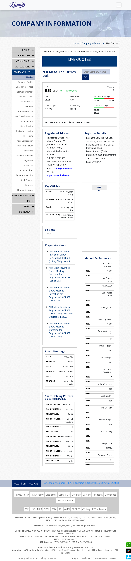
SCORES (76, 509)
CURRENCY (24, 211)
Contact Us (64, 494)
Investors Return (25, 145)
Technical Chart (26, 170)
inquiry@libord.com (94, 550)
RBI (60, 509)
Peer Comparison (25, 140)
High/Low (29, 160)
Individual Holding (25, 130)
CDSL (47, 509)
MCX (39, 509)
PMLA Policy (37, 494)
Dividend (29, 184)
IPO (28, 200)
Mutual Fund (22, 66)
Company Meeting (24, 175)
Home (76, 43)
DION (113, 558)
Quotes (29, 76)
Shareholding (27, 125)
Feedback (97, 494)
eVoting (86, 509)
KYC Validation (99, 509)
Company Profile (25, 81)
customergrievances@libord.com (78, 547)
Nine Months (27, 121)
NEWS (27, 206)
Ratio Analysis (26, 101)
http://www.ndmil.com (58, 175)
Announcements (22, 195)
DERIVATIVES (23, 55)
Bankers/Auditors (25, 155)
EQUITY (26, 50)
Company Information (92, 43)
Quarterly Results (25, 111)
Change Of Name (25, 189)
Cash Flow (28, 106)
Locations (28, 150)
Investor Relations (65, 500)
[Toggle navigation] (119, 4)
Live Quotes (112, 43)
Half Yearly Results (24, 116)
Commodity (23, 61)
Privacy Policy (22, 494)
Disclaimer (51, 494)
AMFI (67, 509)
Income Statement (24, 91)
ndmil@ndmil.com (63, 168)
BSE (99, 187)
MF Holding (28, 135)
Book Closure (27, 180)
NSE (33, 509)
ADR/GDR (29, 165)
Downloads (110, 494)
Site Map (76, 494)
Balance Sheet (26, 96)
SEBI (54, 509)
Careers (87, 494)
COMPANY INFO (22, 71)
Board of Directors (24, 86)
